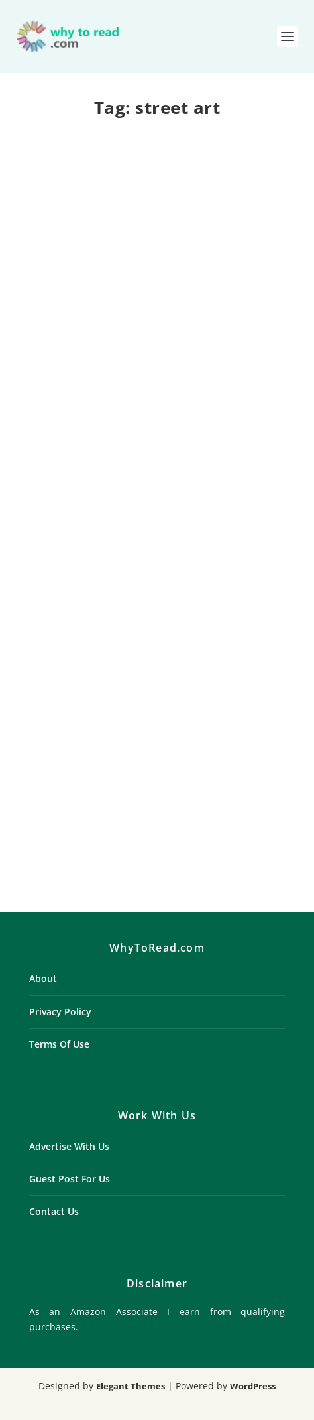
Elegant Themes (130, 1386)
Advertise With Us (69, 1146)
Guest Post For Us (69, 1178)
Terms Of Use (59, 1044)
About (43, 978)
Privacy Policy (60, 1011)
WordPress (253, 1386)
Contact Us (54, 1211)
